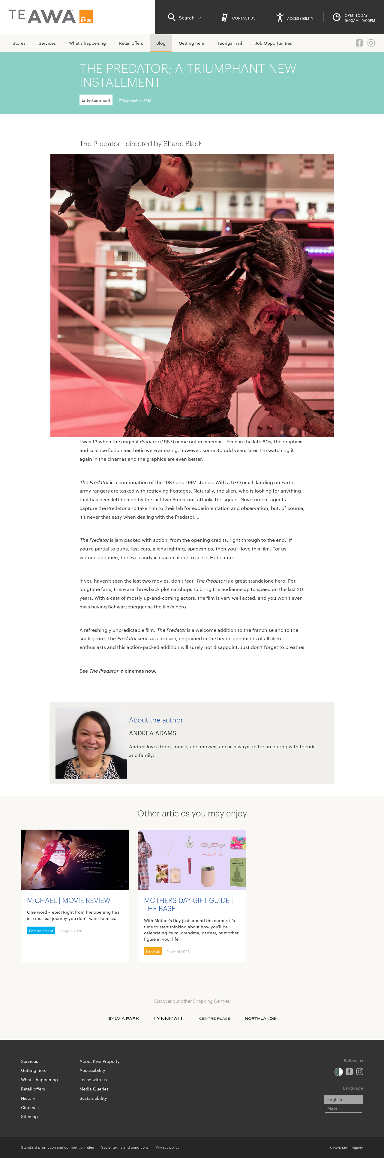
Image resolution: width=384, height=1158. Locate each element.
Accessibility (92, 1070)
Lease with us (93, 1079)
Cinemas (30, 1107)
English (334, 1099)
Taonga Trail (230, 43)
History (28, 1098)
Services (47, 43)
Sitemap (29, 1116)
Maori (333, 1108)
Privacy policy (167, 1147)
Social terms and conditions (124, 1147)
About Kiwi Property (100, 1061)
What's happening (87, 43)
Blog (161, 43)
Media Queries (94, 1089)
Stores (19, 43)
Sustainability (93, 1098)
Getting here (191, 43)
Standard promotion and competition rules (57, 1147)
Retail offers (131, 43)
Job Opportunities (273, 43)
